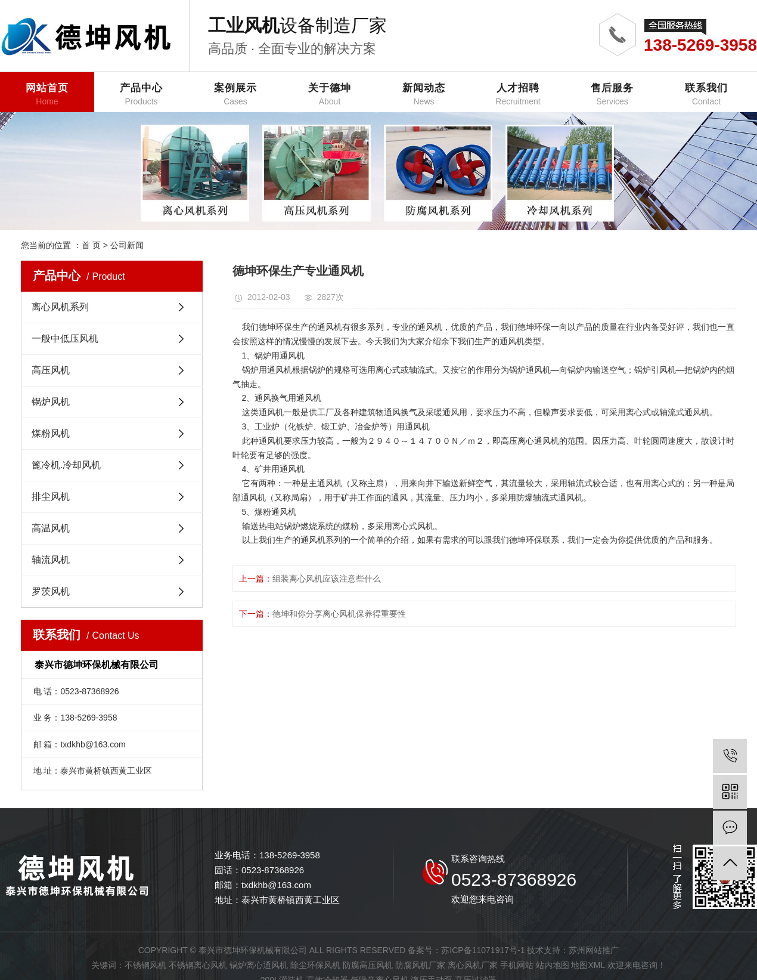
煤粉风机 (51, 433)
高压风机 (51, 370)
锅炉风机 (51, 402)
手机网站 (516, 965)
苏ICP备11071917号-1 (483, 950)
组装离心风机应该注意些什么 (326, 578)
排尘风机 (51, 496)
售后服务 (612, 94)
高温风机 (51, 528)
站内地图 (552, 965)
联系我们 (706, 94)
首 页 (91, 245)
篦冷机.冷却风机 (66, 465)
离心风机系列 (60, 307)
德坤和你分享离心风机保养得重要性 (339, 614)
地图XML (587, 965)
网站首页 (47, 94)
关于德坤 (330, 94)
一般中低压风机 (65, 338)
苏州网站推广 (594, 950)
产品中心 (141, 94)
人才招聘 (518, 94)
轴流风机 (51, 560)
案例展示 (235, 94)
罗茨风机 (51, 591)
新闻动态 (424, 94)
